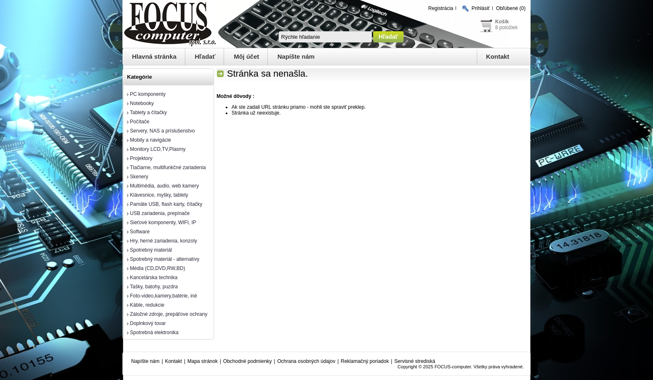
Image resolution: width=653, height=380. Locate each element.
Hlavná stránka (154, 56)
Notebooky (142, 103)
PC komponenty (147, 94)
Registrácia (440, 8)
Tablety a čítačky (148, 112)
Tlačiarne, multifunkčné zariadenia (168, 167)
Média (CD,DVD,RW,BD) (157, 268)
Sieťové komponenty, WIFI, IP (163, 222)
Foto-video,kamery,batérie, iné (163, 296)
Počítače (140, 122)
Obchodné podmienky (247, 361)
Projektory (141, 158)
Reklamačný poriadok (365, 361)
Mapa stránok (202, 361)
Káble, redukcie (147, 305)
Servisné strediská (414, 361)
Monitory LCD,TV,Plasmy (158, 149)
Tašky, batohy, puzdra (154, 287)
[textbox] (325, 36)
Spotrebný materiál (151, 250)
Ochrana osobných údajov (306, 361)
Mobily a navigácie (150, 140)
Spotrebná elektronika (154, 332)
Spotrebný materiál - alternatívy (164, 259)
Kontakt (497, 56)
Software (140, 232)
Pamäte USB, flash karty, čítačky (166, 204)
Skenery (139, 177)
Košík (502, 22)
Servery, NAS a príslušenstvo (162, 131)
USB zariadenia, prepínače (159, 213)
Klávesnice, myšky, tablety (159, 195)
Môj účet (246, 56)
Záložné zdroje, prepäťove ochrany (168, 314)
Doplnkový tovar (148, 323)
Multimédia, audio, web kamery (164, 186)
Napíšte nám (295, 56)
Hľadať (205, 56)
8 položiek (506, 27)
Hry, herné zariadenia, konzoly (163, 241)
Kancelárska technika (153, 277)
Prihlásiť (480, 8)
